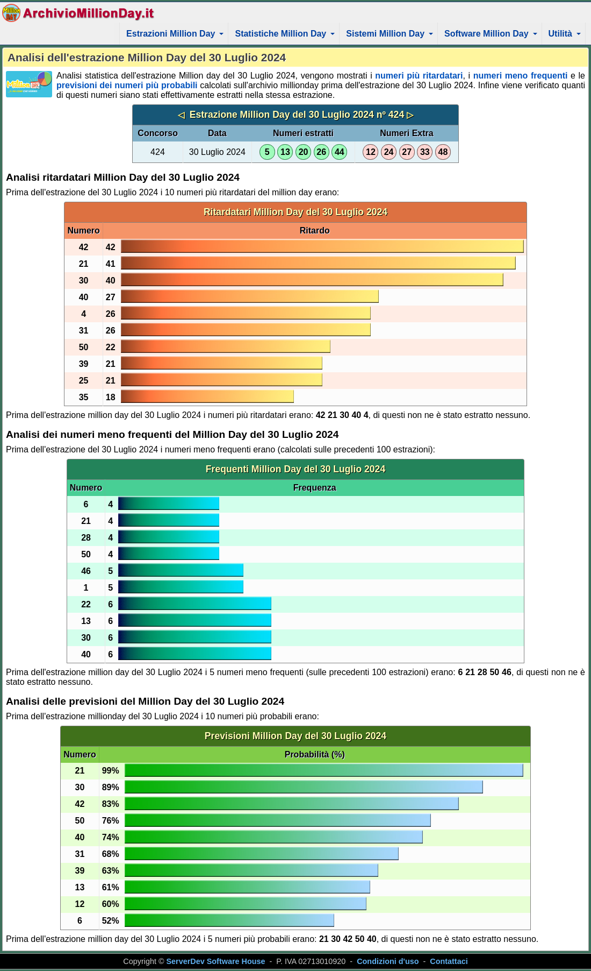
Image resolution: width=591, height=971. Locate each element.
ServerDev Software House (216, 961)
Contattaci (448, 961)
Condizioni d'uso (388, 961)
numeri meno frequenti (520, 75)
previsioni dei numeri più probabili (127, 85)
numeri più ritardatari (419, 75)
